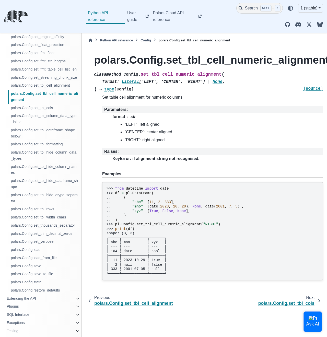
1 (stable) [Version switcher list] (309, 8)
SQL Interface (18, 314)
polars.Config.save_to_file (32, 274)
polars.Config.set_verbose (32, 241)
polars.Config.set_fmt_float (32, 53)
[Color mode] (290, 8)
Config (146, 40)
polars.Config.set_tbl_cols (32, 108)
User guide (132, 16)
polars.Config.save (26, 266)
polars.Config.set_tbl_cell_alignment (40, 85)
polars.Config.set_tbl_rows (32, 209)
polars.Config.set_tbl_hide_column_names (43, 170)
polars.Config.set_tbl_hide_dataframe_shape (44, 184)
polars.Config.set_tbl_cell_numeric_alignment (44, 96)
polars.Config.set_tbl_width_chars (38, 217)
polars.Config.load (25, 250)
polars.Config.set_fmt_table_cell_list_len (44, 69)
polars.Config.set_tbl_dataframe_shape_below (44, 133)
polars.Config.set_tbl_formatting (37, 144)
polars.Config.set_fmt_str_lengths (38, 61)
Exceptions (16, 323)
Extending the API (21, 298)
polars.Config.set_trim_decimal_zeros (41, 233)
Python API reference (98, 16)
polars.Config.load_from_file (33, 258)
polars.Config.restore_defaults (35, 290)
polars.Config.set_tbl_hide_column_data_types (43, 155)
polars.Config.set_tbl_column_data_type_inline (43, 119)
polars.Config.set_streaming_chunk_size (44, 77)
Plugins (13, 306)
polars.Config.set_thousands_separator (43, 225)
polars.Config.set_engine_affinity (37, 37)
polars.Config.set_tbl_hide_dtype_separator (44, 198)
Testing (12, 331)
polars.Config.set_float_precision (37, 45)
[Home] (90, 40)
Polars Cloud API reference (168, 16)
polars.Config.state (26, 282)
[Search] (259, 8)
